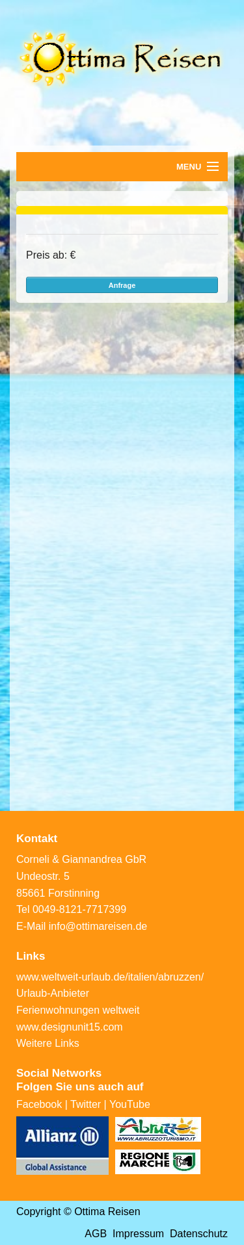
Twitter (85, 1104)
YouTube (129, 1104)
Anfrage (122, 285)
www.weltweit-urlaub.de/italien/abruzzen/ (110, 976)
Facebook (39, 1104)
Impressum (138, 1233)
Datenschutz (199, 1233)
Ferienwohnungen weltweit (77, 1010)
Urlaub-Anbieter (52, 993)
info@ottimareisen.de (98, 926)
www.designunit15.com (69, 1027)
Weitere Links (47, 1043)
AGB (96, 1233)
